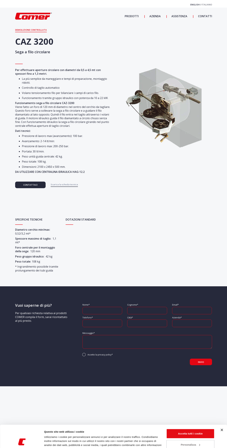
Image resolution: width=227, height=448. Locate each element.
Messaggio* (88, 333)
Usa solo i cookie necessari (190, 434)
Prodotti (132, 16)
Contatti (204, 16)
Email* (175, 304)
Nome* (86, 304)
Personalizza (190, 423)
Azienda (155, 16)
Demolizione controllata (31, 29)
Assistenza (179, 16)
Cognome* (132, 304)
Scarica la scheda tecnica (64, 184)
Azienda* (177, 317)
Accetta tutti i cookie (190, 412)
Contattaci (30, 184)
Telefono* (87, 317)
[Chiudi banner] (222, 409)
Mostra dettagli (53, 441)
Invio (201, 362)
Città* (130, 317)
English (195, 4)
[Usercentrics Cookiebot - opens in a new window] (22, 441)
